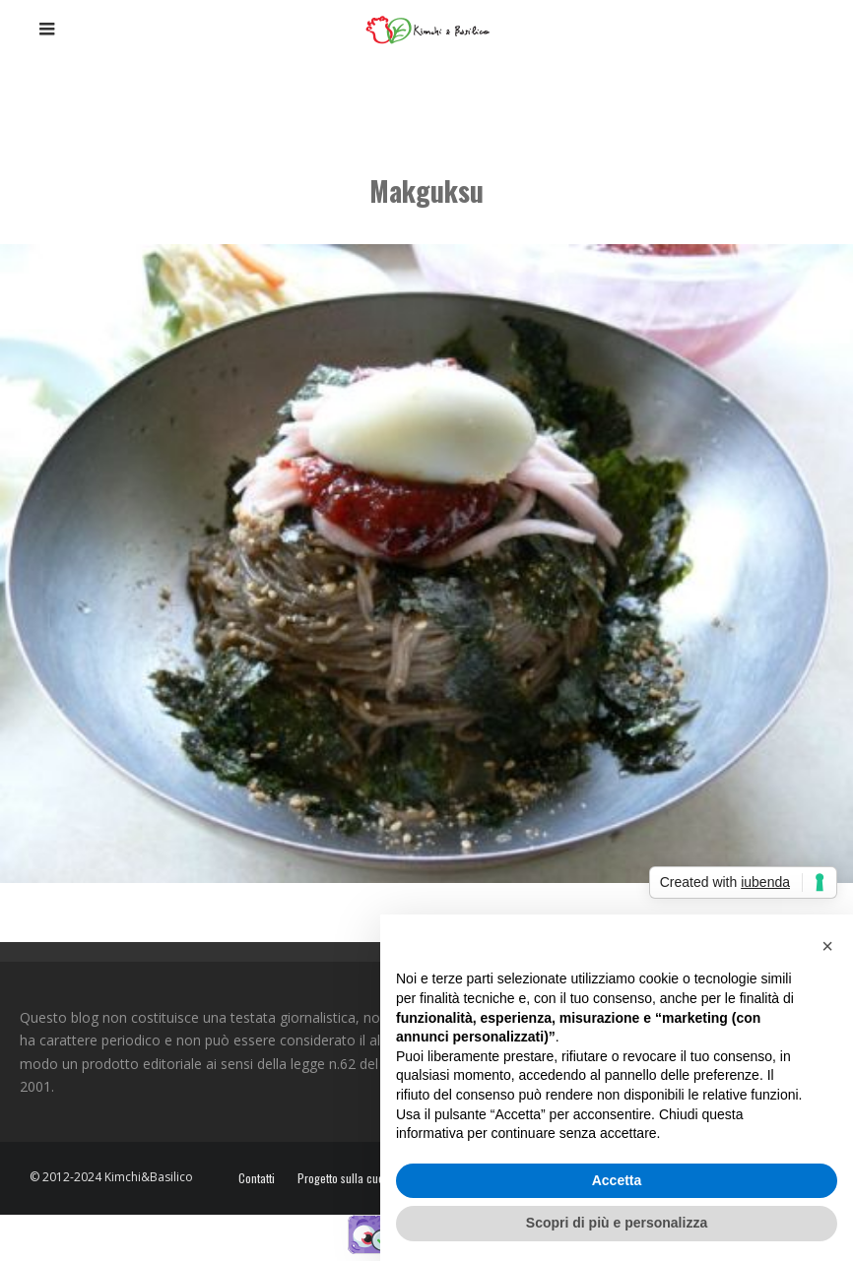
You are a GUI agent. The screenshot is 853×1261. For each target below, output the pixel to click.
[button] (827, 946)
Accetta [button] (617, 1180)
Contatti (256, 1178)
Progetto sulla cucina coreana (369, 1178)
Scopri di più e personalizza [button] (616, 1222)
